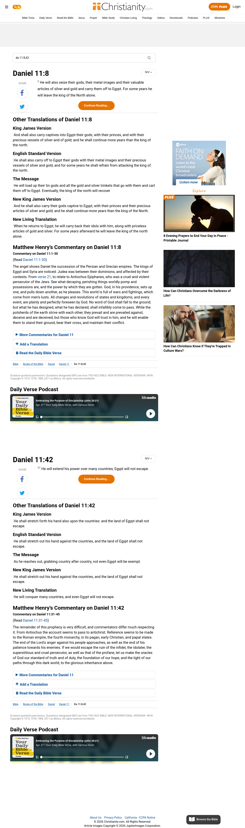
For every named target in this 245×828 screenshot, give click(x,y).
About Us (95, 817)
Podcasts (193, 17)
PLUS (206, 17)
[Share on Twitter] (22, 106)
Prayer (93, 17)
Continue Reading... (96, 105)
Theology (147, 17)
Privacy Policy (113, 817)
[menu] (7, 7)
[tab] (84, 335)
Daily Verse (45, 17)
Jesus (81, 17)
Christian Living (128, 17)
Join (219, 7)
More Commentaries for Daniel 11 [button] (45, 335)
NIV (148, 72)
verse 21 (44, 277)
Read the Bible (65, 17)
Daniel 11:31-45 (35, 620)
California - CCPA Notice (140, 817)
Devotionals (176, 17)
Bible (15, 364)
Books (33, 364)
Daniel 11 (64, 364)
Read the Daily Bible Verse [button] (39, 353)
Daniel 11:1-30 (34, 260)
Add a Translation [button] (32, 344)
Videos (161, 17)
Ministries (220, 17)
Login (237, 6)
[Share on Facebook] (22, 93)
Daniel (51, 364)
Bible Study (108, 17)
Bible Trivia (28, 17)
